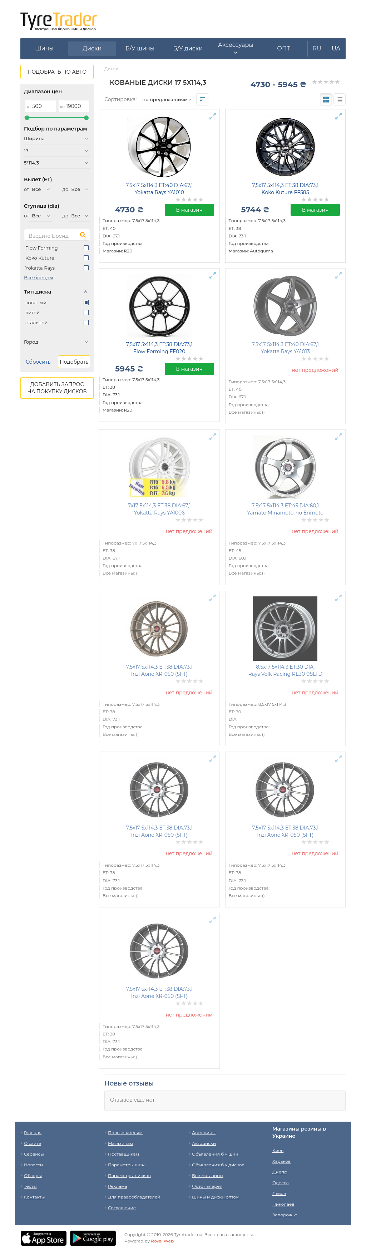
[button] (236, 48)
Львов (279, 1193)
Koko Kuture (39, 258)
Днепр (279, 1172)
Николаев (283, 1204)
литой (32, 312)
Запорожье (284, 1214)
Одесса (280, 1182)
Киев (277, 1150)
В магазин (189, 210)
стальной (36, 322)
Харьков (281, 1161)
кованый (35, 302)
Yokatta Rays (40, 268)
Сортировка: (120, 99)
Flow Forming (41, 248)
